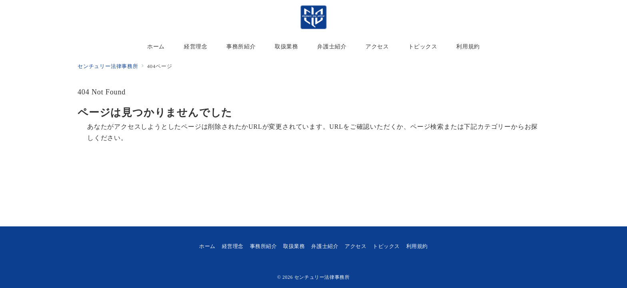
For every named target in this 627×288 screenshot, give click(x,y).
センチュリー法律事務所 (322, 277)
